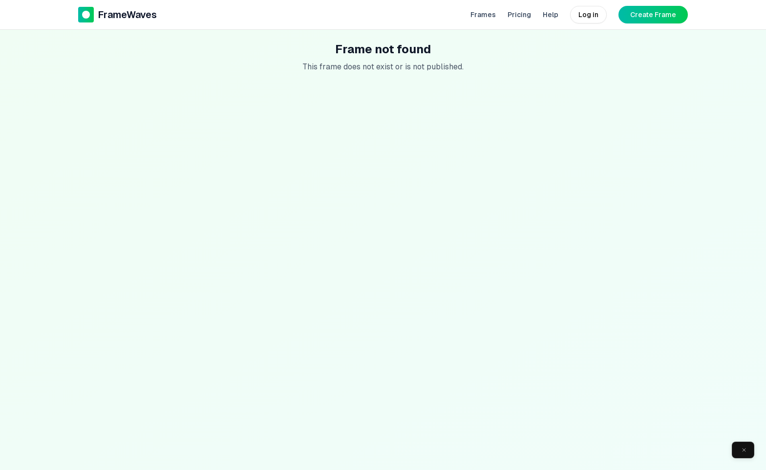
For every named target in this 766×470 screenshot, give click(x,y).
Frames (483, 15)
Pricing (519, 15)
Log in (588, 15)
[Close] (744, 450)
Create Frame (653, 15)
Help (550, 15)
